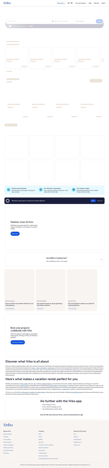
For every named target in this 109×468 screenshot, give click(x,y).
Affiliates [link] (41, 439)
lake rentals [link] (43, 368)
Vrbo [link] (75, 434)
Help (90, 3)
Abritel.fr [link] (76, 436)
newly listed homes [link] (77, 392)
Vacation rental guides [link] (8, 445)
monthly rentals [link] (40, 392)
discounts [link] (25, 392)
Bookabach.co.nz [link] (78, 442)
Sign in (104, 3)
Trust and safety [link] (7, 439)
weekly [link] (32, 392)
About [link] (40, 434)
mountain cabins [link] (24, 385)
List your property (80, 3)
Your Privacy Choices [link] (43, 456)
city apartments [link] (52, 385)
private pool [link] (65, 389)
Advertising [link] (6, 453)
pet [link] (35, 383)
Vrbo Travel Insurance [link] (8, 450)
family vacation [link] (24, 383)
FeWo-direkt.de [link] (77, 439)
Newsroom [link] (41, 442)
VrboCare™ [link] (6, 436)
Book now (15, 233)
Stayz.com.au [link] (77, 445)
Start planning (10, 308)
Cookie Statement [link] (43, 453)
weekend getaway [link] (47, 383)
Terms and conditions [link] (43, 447)
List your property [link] (7, 434)
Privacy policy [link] (42, 450)
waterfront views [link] (56, 389)
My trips (96, 3)
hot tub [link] (73, 389)
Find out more (72, 308)
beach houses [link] (51, 368)
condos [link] (33, 368)
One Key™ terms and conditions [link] (46, 445)
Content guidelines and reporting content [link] (48, 458)
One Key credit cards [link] (8, 447)
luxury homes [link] (62, 385)
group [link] (77, 369)
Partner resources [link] (7, 442)
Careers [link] (40, 436)
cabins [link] (38, 368)
